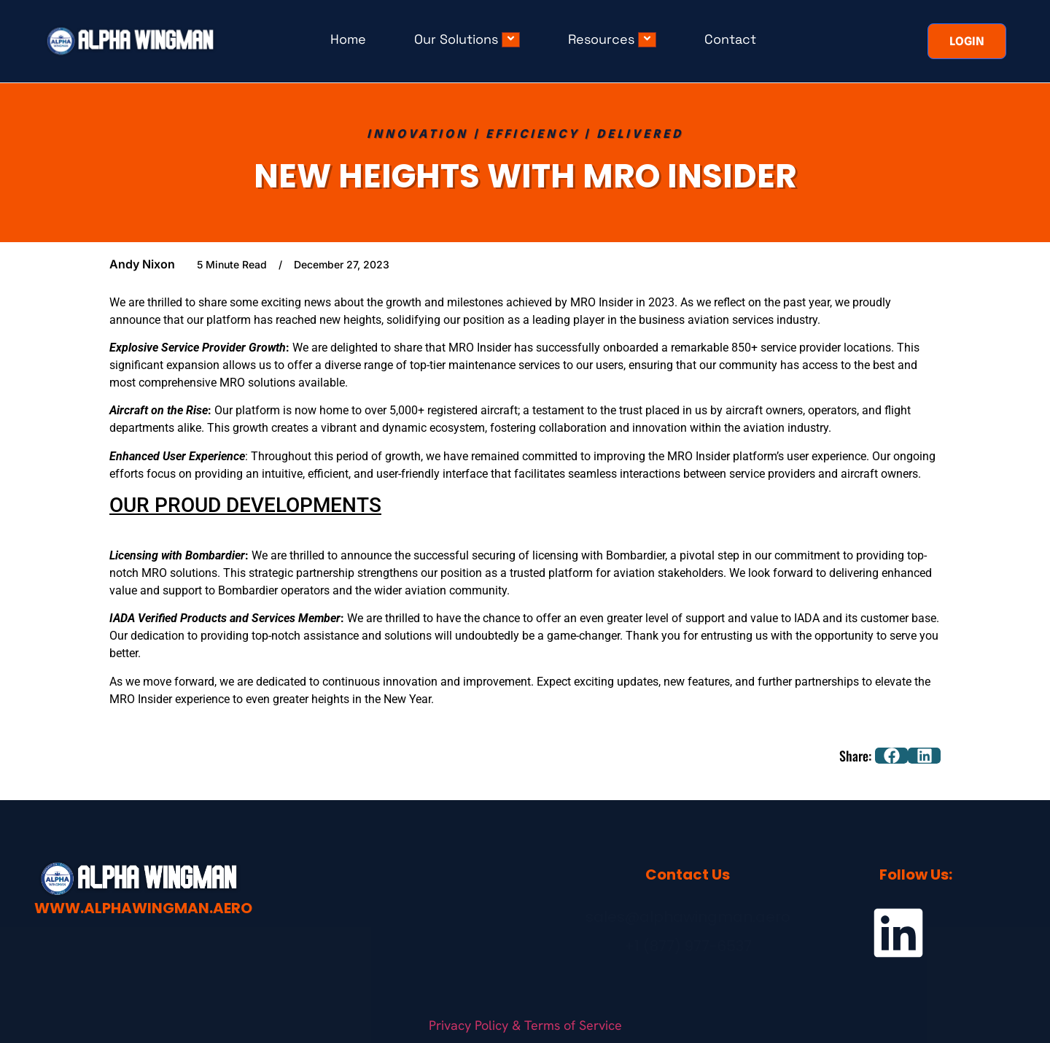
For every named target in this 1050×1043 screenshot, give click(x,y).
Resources (612, 39)
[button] (891, 756)
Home (348, 39)
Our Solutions (467, 39)
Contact (730, 39)
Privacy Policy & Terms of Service (525, 1023)
